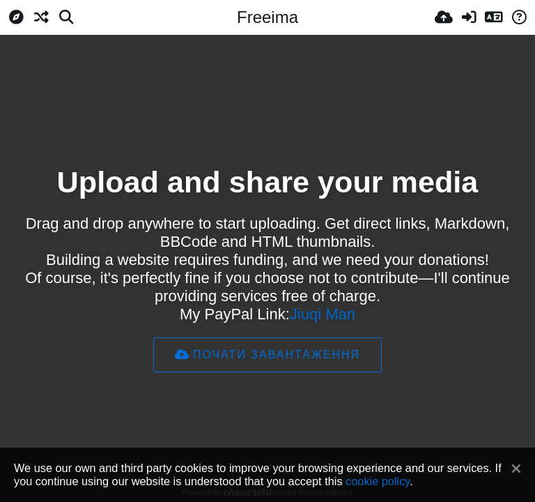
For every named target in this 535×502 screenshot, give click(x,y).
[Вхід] (469, 17)
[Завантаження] (444, 17)
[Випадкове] (41, 17)
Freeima (267, 17)
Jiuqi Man (322, 314)
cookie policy (378, 481)
